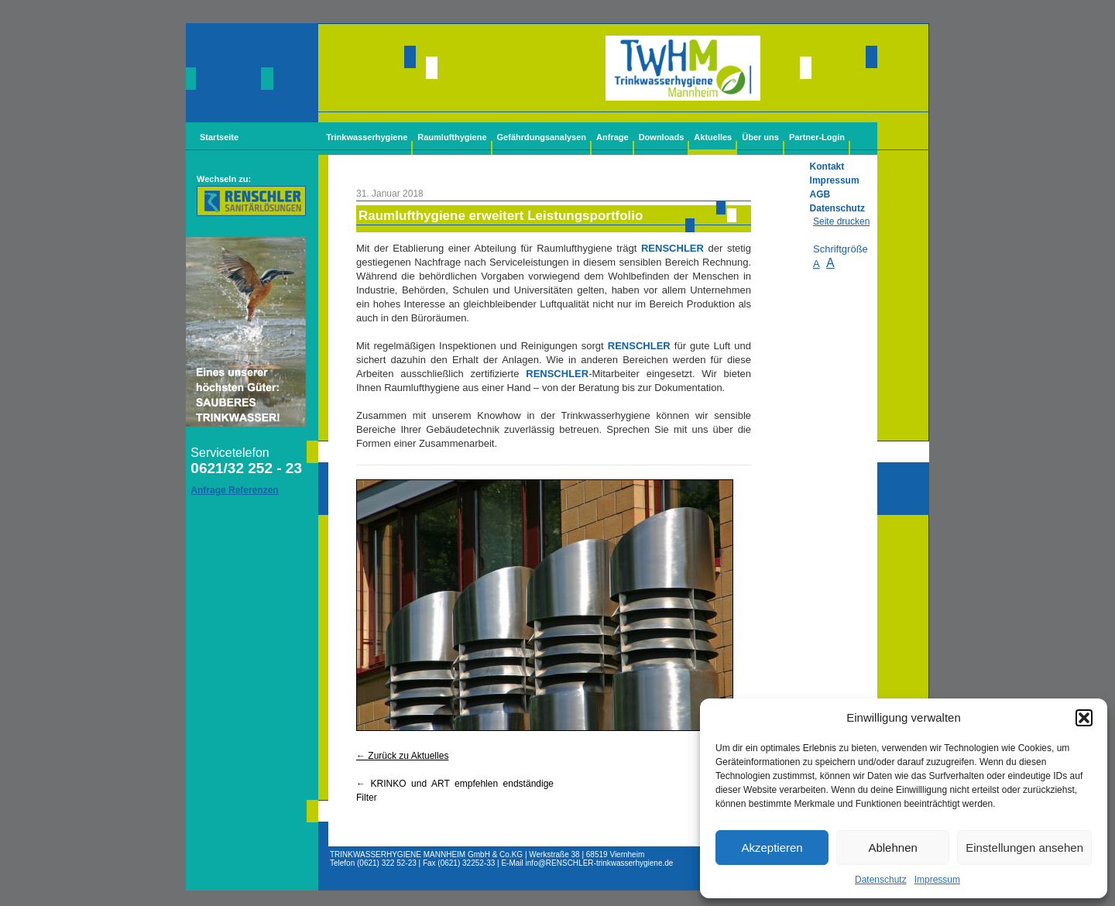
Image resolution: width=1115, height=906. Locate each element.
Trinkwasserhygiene (366, 137)
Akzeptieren (771, 847)
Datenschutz (881, 879)
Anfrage (612, 137)
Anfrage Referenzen (234, 490)
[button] (1084, 718)
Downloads (661, 137)
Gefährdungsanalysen (542, 137)
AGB (820, 194)
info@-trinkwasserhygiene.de (600, 863)
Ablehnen (892, 847)
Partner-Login (817, 137)
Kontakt (827, 166)
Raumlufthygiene (451, 137)
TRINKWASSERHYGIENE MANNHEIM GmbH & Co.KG (426, 854)
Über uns (760, 137)
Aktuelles (713, 137)
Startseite (219, 137)
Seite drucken (841, 221)
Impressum (937, 879)
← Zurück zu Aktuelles (402, 755)
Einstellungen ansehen (1024, 847)
